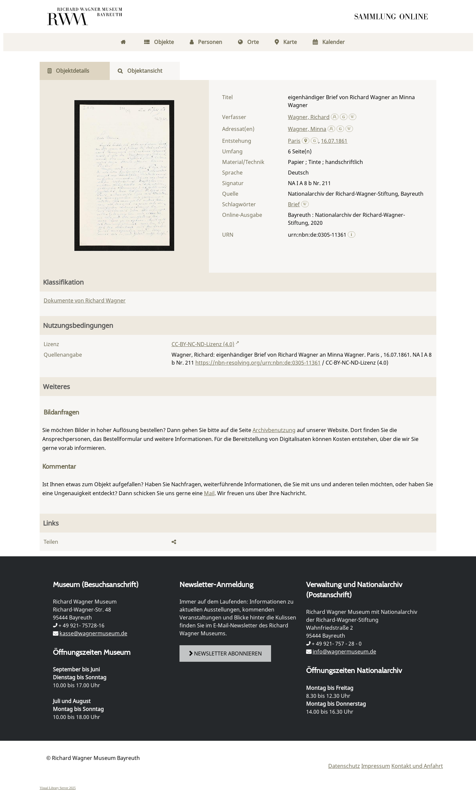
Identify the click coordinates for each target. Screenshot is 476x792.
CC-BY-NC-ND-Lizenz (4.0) (203, 344)
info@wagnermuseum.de (344, 651)
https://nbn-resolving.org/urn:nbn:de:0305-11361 (258, 362)
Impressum (375, 766)
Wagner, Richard (309, 117)
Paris (294, 140)
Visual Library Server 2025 (58, 788)
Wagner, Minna (307, 129)
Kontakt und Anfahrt (417, 766)
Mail (209, 493)
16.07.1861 (334, 140)
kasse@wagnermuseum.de (93, 633)
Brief (294, 204)
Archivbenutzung (274, 430)
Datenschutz (344, 766)
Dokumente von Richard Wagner (85, 300)
